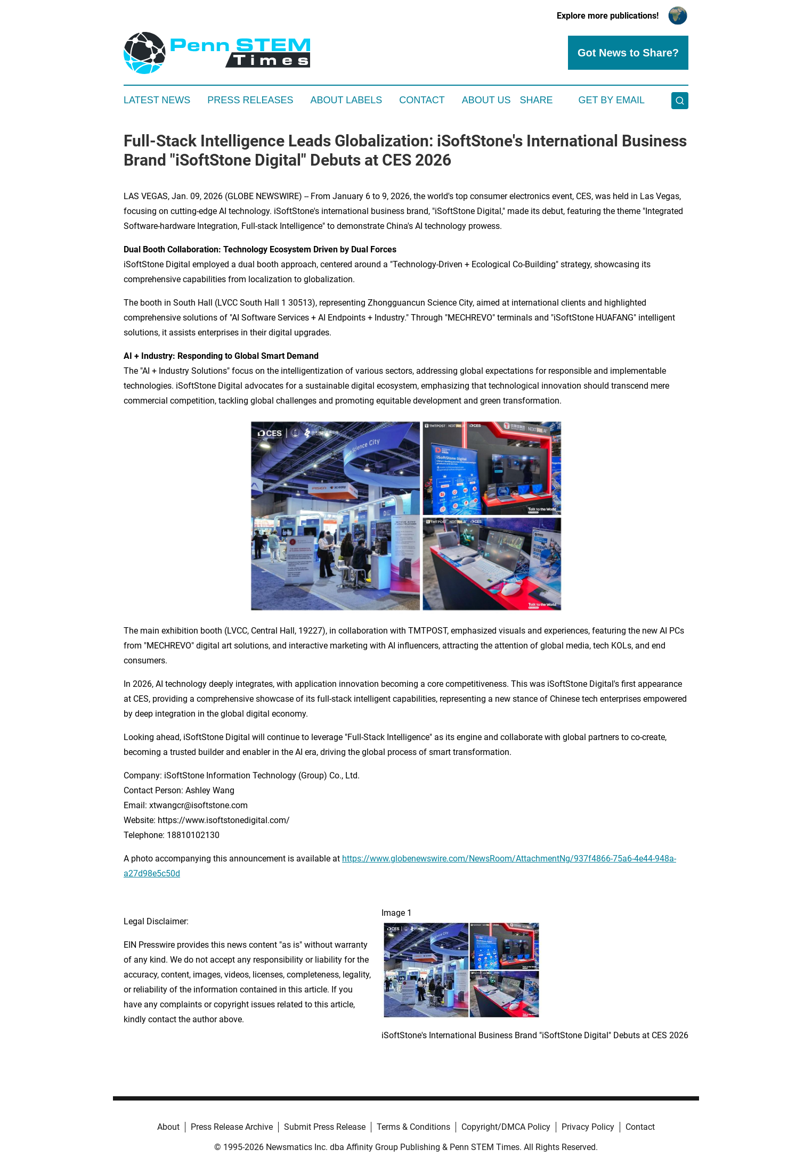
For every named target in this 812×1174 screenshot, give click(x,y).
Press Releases (250, 100)
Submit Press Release (325, 1127)
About (168, 1127)
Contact (422, 100)
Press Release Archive (232, 1127)
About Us (486, 100)
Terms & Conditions (413, 1127)
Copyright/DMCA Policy (505, 1127)
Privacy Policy (588, 1127)
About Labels (346, 100)
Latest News (157, 100)
